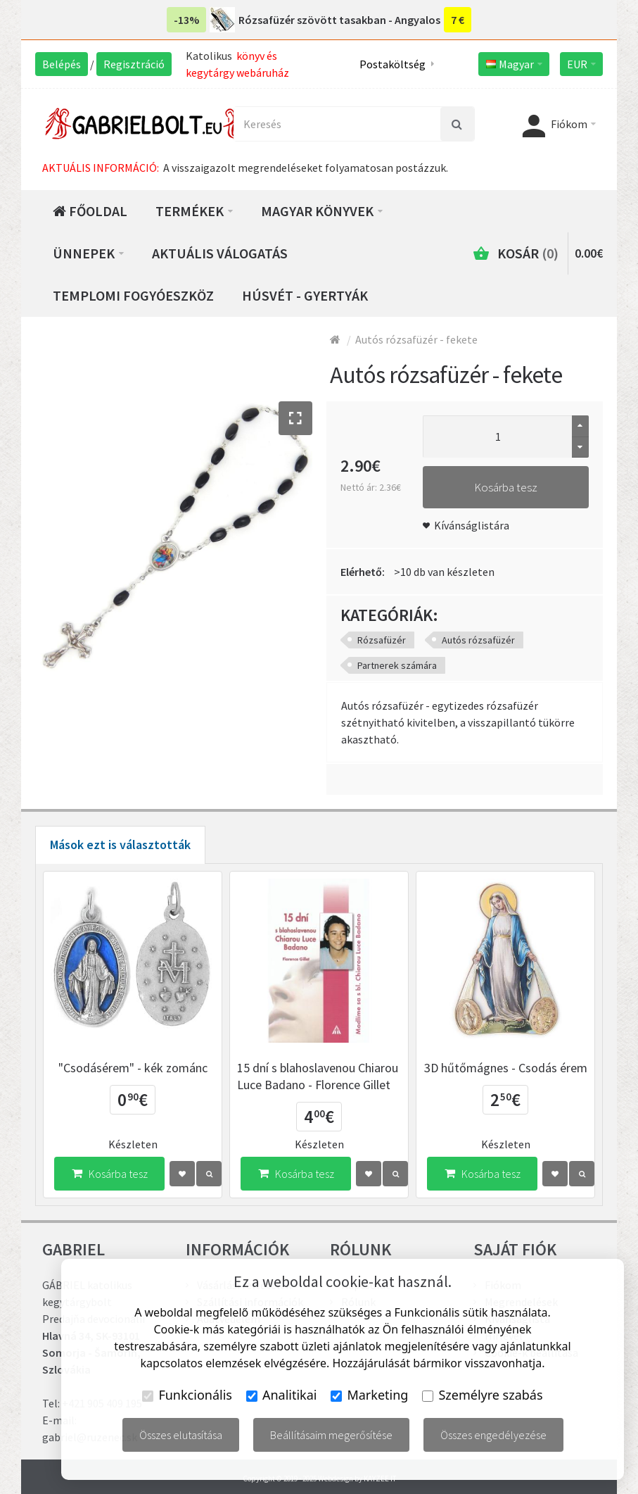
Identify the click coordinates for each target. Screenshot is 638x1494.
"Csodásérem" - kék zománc (133, 1068)
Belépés (61, 64)
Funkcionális (187, 1394)
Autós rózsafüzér (478, 640)
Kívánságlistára (471, 525)
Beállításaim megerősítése (331, 1435)
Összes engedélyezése (493, 1435)
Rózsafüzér (381, 640)
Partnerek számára (397, 665)
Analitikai (281, 1394)
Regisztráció (134, 64)
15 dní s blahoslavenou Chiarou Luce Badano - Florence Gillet (317, 1076)
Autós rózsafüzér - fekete (416, 339)
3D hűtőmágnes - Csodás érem (505, 1068)
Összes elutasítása (180, 1435)
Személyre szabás (482, 1394)
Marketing (369, 1394)
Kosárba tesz (505, 487)
